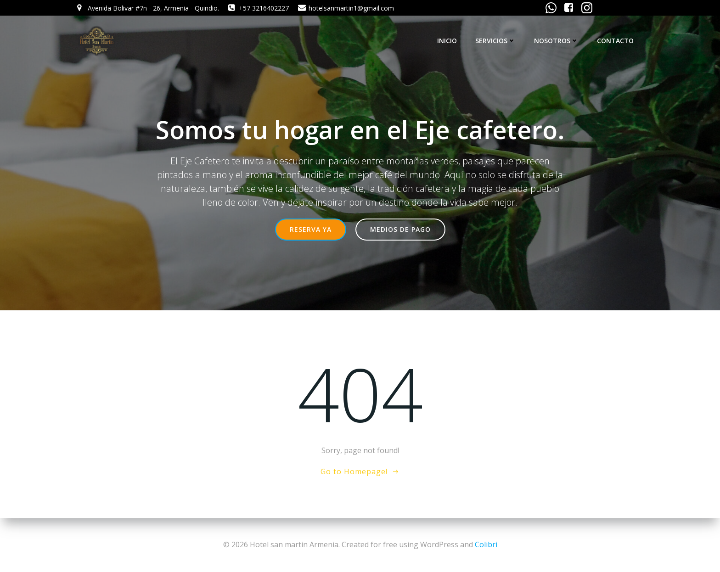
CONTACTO (615, 40)
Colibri (486, 544)
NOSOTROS (556, 40)
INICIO (447, 40)
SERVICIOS (495, 40)
